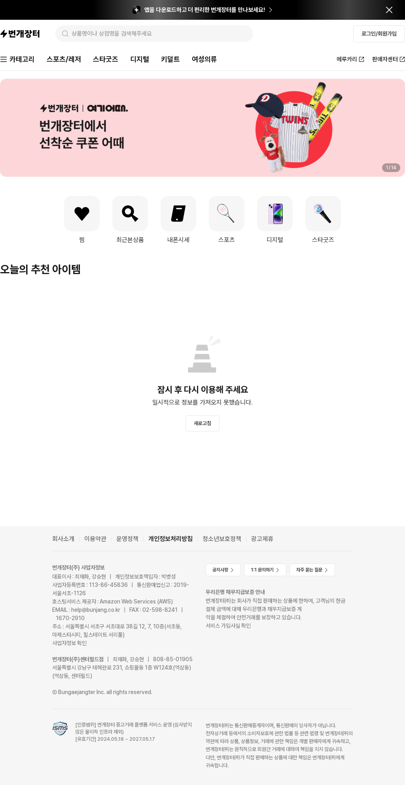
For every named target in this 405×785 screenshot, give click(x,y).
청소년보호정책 (221, 539)
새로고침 (202, 423)
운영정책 (127, 539)
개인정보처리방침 (170, 539)
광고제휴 (262, 539)
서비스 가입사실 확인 (228, 625)
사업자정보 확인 (69, 643)
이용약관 (95, 539)
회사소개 (63, 539)
